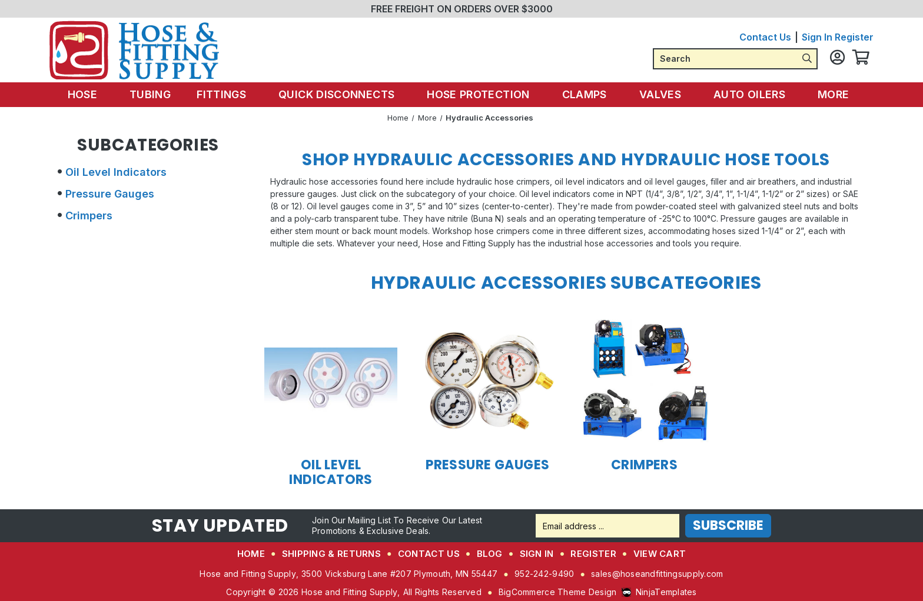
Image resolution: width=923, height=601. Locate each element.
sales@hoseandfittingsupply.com (657, 574)
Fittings (229, 94)
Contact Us (765, 37)
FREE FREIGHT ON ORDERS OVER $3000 (462, 9)
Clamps (585, 94)
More (827, 94)
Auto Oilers (745, 94)
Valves (659, 94)
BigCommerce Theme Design (558, 592)
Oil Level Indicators (116, 172)
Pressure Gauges (109, 194)
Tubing (157, 94)
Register (854, 37)
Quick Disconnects (342, 94)
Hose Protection (481, 94)
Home (251, 553)
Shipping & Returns (331, 553)
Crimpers (88, 215)
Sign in (817, 37)
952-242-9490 (544, 574)
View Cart (659, 553)
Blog (490, 553)
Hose (95, 94)
